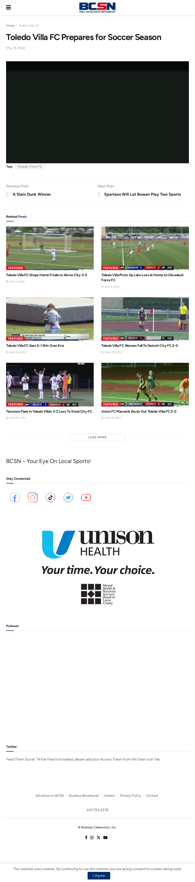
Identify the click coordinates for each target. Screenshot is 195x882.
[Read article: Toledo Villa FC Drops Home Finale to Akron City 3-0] (50, 248)
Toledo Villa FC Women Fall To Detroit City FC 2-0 (139, 346)
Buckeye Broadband (84, 795)
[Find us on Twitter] (98, 838)
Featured (15, 268)
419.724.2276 (97, 810)
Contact (152, 795)
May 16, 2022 (15, 48)
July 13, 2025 (15, 281)
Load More (97, 437)
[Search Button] (186, 7)
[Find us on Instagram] (92, 838)
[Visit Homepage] (97, 8)
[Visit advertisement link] (97, 564)
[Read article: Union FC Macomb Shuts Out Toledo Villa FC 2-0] (145, 385)
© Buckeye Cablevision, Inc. (97, 827)
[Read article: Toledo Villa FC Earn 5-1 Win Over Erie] (50, 319)
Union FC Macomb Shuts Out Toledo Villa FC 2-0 (138, 411)
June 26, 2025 (111, 352)
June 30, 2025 (16, 352)
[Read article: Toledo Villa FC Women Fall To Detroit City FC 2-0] (145, 319)
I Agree (99, 875)
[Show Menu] (8, 7)
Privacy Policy (130, 795)
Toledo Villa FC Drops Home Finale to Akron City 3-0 (46, 275)
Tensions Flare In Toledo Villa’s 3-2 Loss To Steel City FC (49, 411)
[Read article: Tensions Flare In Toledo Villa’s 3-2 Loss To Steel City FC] (50, 385)
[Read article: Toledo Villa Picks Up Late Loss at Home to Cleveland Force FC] (145, 248)
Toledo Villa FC (29, 25)
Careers (109, 795)
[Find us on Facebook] (86, 838)
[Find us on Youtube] (105, 838)
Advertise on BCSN (50, 795)
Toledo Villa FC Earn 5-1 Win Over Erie (35, 346)
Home (10, 25)
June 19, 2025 (16, 417)
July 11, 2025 (110, 286)
